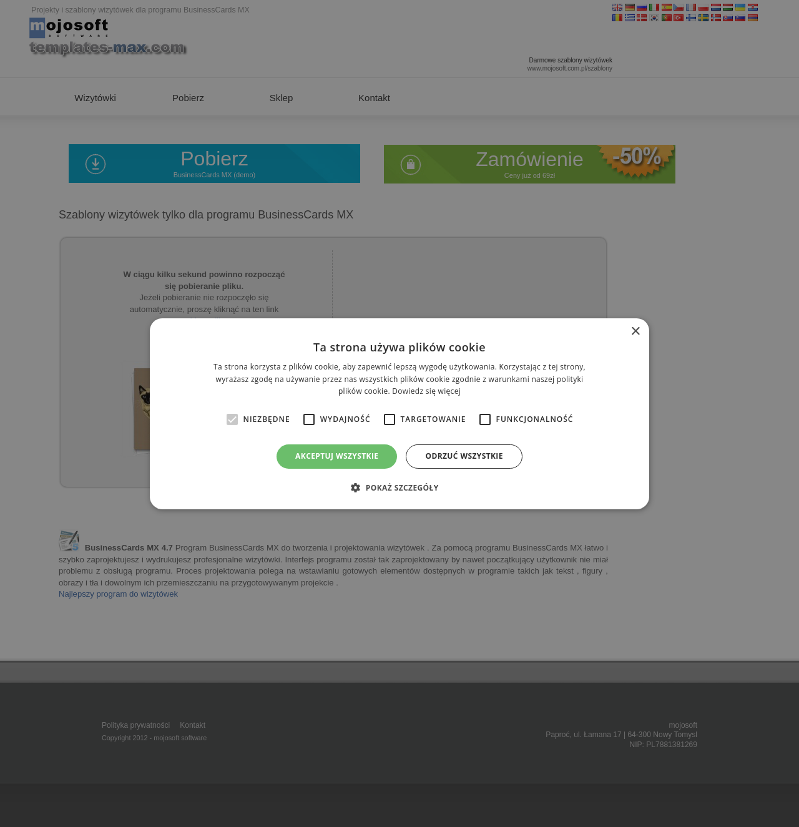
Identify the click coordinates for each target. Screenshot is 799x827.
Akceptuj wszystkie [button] (336, 456)
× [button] (635, 331)
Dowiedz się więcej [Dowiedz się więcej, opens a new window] (426, 391)
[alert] (399, 413)
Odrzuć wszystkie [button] (463, 456)
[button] (399, 487)
